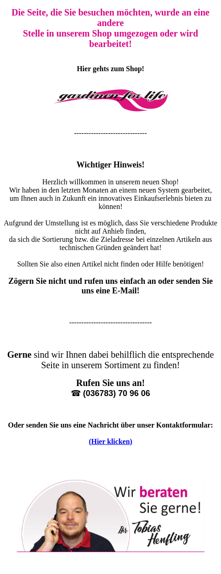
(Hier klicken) (110, 441)
